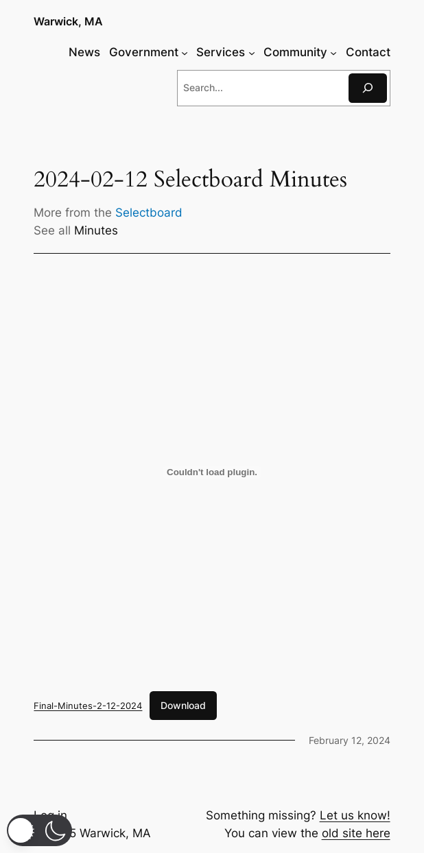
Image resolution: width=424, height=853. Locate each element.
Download (183, 705)
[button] (39, 830)
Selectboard (148, 212)
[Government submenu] (184, 52)
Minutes (96, 230)
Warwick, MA (68, 21)
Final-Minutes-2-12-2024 (88, 705)
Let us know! (355, 815)
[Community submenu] (333, 52)
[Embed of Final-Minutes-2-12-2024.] (212, 472)
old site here (356, 833)
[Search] (368, 88)
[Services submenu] (251, 52)
